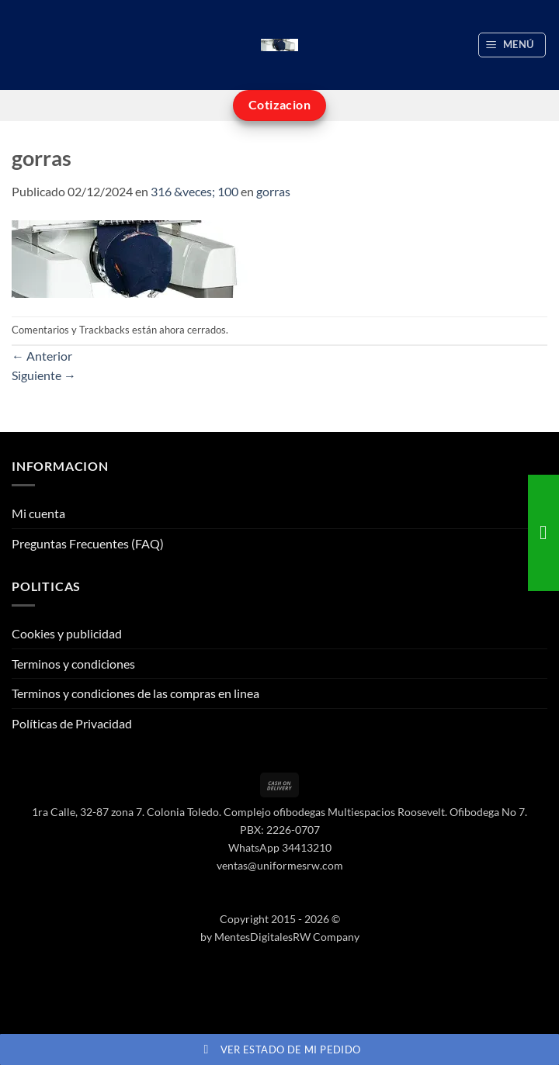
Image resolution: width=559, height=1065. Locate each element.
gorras (273, 191)
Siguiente (44, 375)
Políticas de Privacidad (72, 723)
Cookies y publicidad (67, 633)
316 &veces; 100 (194, 191)
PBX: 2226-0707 (280, 829)
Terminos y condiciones (73, 663)
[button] (512, 45)
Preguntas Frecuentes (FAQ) (88, 543)
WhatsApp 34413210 (280, 847)
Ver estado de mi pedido (280, 1049)
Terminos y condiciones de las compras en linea (135, 693)
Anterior (42, 355)
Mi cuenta (38, 513)
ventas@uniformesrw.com (280, 865)
